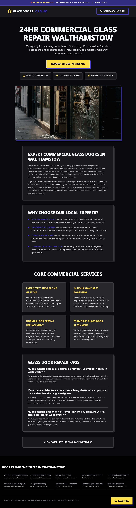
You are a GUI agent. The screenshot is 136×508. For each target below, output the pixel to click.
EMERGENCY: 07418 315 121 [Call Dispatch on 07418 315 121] (112, 11)
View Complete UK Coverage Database (68, 442)
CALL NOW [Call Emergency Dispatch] (121, 501)
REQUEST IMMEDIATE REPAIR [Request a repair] (68, 63)
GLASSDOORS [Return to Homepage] (27, 11)
